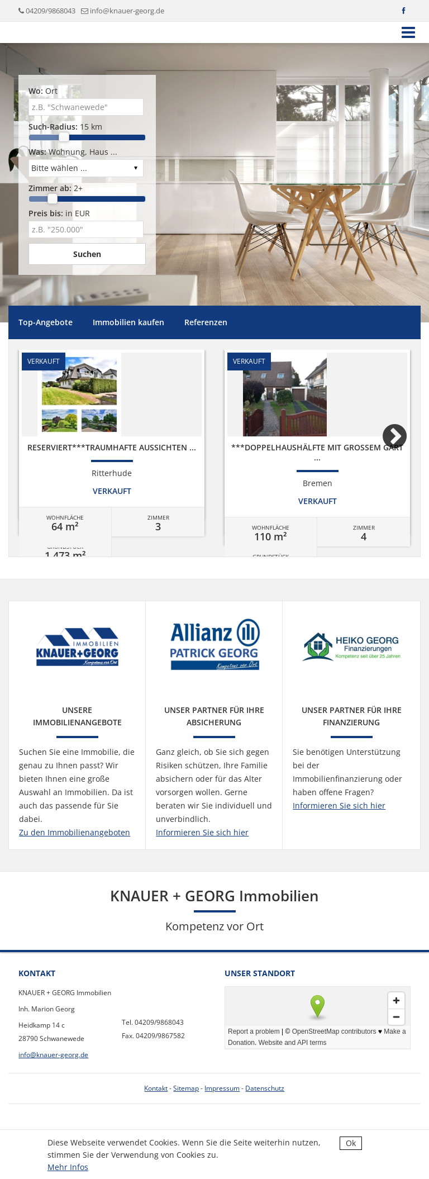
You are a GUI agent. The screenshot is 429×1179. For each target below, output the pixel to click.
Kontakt (156, 1088)
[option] (111, 449)
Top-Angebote (45, 322)
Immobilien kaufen (128, 322)
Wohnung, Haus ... (72, 151)
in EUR (59, 213)
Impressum (222, 1088)
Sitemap (186, 1088)
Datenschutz (264, 1088)
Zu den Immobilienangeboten (74, 832)
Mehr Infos (67, 1167)
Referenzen (205, 322)
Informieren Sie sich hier (202, 832)
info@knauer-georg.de (127, 11)
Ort (43, 90)
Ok (351, 1143)
